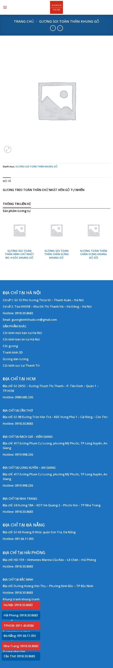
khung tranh (31, 599)
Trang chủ (24, 21)
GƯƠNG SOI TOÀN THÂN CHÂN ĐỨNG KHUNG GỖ (56, 254)
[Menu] (5, 7)
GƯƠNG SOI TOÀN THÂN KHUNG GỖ (69, 21)
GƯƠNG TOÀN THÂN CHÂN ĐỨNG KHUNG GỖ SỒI (93, 254)
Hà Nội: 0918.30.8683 (18, 605)
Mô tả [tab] (7, 181)
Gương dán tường (15, 359)
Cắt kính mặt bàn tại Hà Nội (22, 333)
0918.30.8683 (24, 313)
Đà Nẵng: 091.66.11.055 (20, 636)
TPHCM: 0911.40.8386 (19, 626)
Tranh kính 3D (13, 352)
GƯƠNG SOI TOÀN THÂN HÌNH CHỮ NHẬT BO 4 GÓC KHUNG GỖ (19, 254)
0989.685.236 (24, 397)
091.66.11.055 (24, 539)
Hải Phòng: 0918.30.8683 (21, 615)
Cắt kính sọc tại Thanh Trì (21, 365)
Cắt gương (10, 346)
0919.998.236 (24, 455)
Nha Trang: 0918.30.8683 (21, 646)
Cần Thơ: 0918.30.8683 (19, 656)
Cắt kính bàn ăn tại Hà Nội (21, 339)
